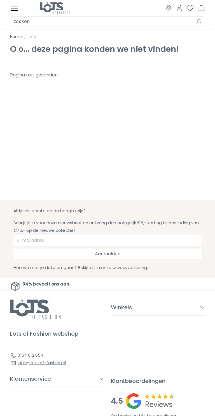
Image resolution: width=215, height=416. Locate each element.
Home (16, 36)
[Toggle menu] (14, 8)
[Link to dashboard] (179, 8)
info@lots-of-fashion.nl (42, 363)
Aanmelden (107, 254)
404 (32, 36)
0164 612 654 (30, 355)
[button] (201, 8)
